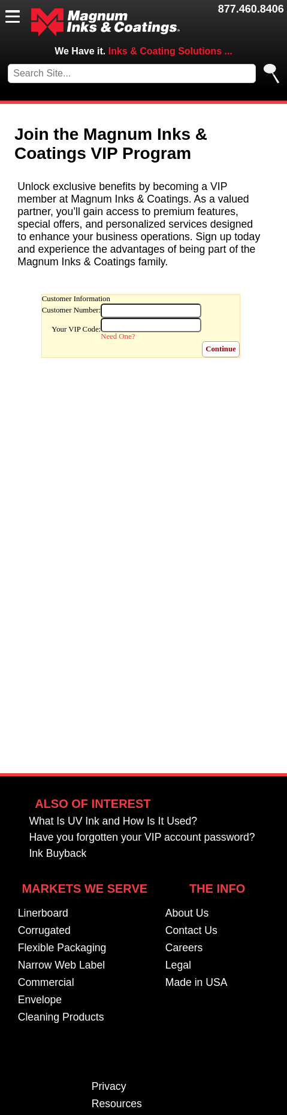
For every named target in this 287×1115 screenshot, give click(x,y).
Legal (178, 966)
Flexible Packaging (62, 948)
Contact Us (191, 931)
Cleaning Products (61, 1018)
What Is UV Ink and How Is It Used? (113, 822)
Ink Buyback (57, 854)
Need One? (118, 336)
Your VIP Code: (76, 329)
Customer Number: (71, 310)
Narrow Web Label (61, 966)
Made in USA (196, 983)
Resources (117, 1104)
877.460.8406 (251, 9)
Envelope (40, 1000)
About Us (187, 914)
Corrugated (44, 931)
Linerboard (43, 914)
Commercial (46, 983)
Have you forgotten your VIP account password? (142, 838)
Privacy (109, 1087)
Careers (184, 948)
